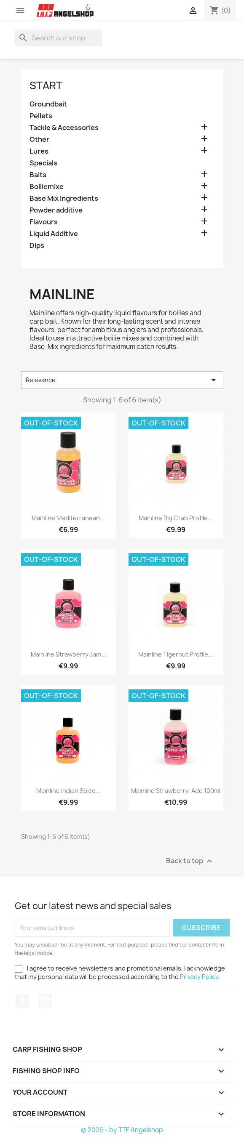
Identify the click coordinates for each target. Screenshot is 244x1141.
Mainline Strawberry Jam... (68, 654)
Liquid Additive (53, 233)
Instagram (45, 1001)
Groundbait (48, 104)
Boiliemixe (46, 186)
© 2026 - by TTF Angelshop (122, 1129)
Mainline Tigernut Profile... (175, 654)
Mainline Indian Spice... (68, 791)
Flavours (43, 222)
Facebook (22, 1001)
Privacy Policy (199, 977)
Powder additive (56, 210)
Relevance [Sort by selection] (122, 380)
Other (39, 139)
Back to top (190, 861)
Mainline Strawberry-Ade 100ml (175, 791)
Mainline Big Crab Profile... (176, 518)
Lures (38, 151)
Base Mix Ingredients (63, 198)
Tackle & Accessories (64, 127)
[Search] (58, 37)
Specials (43, 163)
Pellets (40, 116)
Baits (37, 174)
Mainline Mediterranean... (68, 518)
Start (45, 85)
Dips (36, 245)
